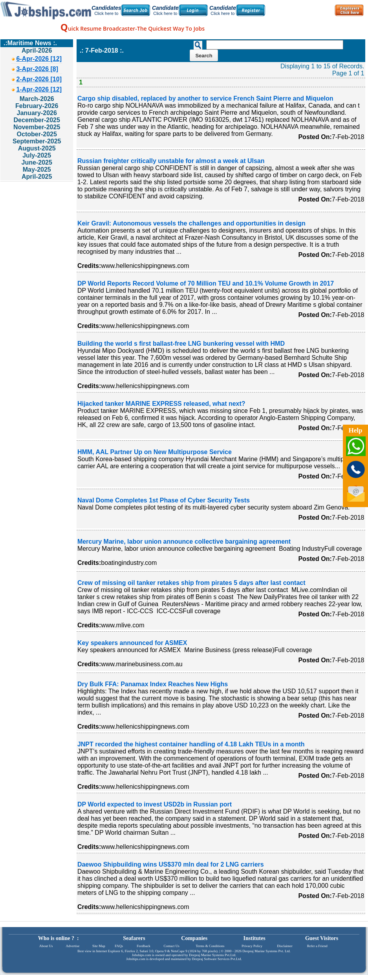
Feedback (143, 946)
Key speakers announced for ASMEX (132, 643)
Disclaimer (285, 946)
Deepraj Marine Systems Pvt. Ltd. (266, 951)
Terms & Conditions (210, 946)
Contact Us (171, 946)
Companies (194, 938)
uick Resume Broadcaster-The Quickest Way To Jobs (132, 28)
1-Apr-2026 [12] (39, 89)
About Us (46, 946)
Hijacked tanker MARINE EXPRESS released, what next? (161, 403)
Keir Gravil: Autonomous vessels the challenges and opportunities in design (191, 223)
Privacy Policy (252, 946)
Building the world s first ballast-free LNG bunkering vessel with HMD (181, 343)
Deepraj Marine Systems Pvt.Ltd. (212, 955)
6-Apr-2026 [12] (39, 58)
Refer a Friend (317, 946)
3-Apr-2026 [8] (37, 69)
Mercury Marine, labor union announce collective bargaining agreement (184, 541)
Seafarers (134, 938)
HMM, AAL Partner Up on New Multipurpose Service (154, 452)
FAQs (119, 946)
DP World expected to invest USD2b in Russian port (154, 804)
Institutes (254, 938)
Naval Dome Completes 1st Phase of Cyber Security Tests (163, 500)
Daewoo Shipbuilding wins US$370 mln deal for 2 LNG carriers (170, 864)
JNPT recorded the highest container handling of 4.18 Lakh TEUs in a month (191, 744)
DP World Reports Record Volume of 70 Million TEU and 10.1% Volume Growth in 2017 (205, 283)
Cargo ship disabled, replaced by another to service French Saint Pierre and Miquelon (205, 98)
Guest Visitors (321, 938)
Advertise (72, 946)
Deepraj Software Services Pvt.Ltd (216, 959)
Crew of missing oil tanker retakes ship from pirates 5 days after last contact (191, 582)
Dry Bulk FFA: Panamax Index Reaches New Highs (152, 684)
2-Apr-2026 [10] (39, 79)
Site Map (98, 946)
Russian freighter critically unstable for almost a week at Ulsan (171, 161)
